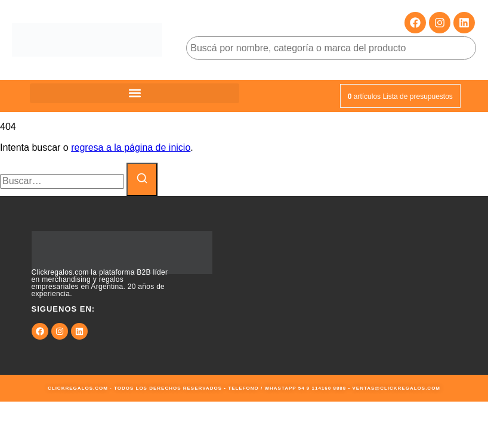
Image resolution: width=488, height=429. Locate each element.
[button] (134, 93)
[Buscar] (141, 179)
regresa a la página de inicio (130, 147)
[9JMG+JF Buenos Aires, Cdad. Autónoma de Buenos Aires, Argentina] (366, 285)
